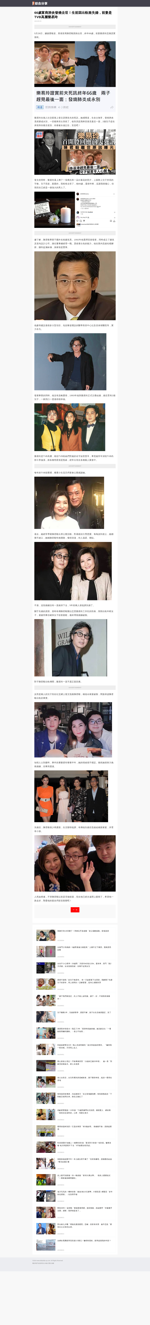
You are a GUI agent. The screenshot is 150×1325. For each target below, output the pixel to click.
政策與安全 (41, 1290)
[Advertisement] (75, 482)
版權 (52, 1290)
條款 (46, 1290)
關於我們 (35, 1290)
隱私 (49, 1290)
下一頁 (75, 936)
